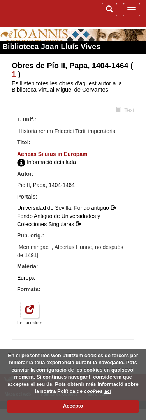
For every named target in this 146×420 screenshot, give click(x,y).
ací (107, 391)
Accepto (73, 406)
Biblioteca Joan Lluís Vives (51, 46)
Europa (26, 278)
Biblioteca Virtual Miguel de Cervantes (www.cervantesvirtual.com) (37, 13)
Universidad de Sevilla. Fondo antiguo (67, 208)
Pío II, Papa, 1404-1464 (46, 185)
